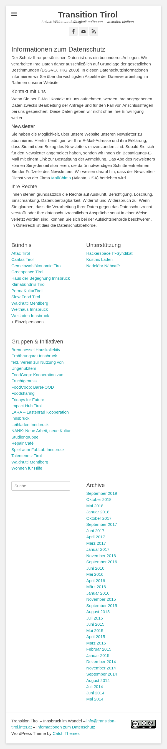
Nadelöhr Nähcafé (103, 265)
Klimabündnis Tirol (28, 284)
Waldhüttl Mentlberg (29, 303)
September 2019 (101, 493)
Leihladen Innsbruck (30, 424)
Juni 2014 (95, 693)
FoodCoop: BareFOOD (32, 387)
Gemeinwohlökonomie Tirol (36, 265)
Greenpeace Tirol (27, 271)
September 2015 (101, 605)
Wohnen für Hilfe (26, 468)
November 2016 (101, 555)
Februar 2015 (98, 649)
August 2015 (98, 611)
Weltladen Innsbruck (30, 315)
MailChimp (61, 177)
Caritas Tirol (22, 259)
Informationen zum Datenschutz (65, 727)
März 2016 (96, 586)
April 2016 (95, 580)
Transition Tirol (88, 14)
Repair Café (22, 443)
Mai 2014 (94, 699)
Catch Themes (66, 733)
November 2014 (101, 668)
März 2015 (96, 643)
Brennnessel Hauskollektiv (35, 349)
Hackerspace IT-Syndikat (109, 253)
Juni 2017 (95, 530)
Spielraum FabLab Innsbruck (38, 449)
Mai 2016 (94, 574)
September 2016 (101, 561)
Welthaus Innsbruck (29, 309)
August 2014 (98, 680)
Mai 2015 (94, 630)
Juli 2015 (94, 618)
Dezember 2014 (101, 661)
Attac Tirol (20, 253)
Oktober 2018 (99, 499)
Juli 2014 (94, 686)
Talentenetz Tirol (26, 455)
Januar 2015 (97, 655)
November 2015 (101, 599)
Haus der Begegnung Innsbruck (40, 278)
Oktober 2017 (99, 518)
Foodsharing (22, 393)
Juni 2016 (95, 568)
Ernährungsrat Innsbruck (34, 355)
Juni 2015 (95, 624)
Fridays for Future (27, 399)
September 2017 (101, 524)
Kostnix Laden (99, 259)
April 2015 (95, 636)
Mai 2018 (94, 505)
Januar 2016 (97, 593)
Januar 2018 (97, 511)
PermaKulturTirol (26, 290)
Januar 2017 (97, 549)
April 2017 (95, 536)
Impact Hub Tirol (26, 405)
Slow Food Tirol (25, 296)
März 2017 (96, 543)
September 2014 (101, 674)
